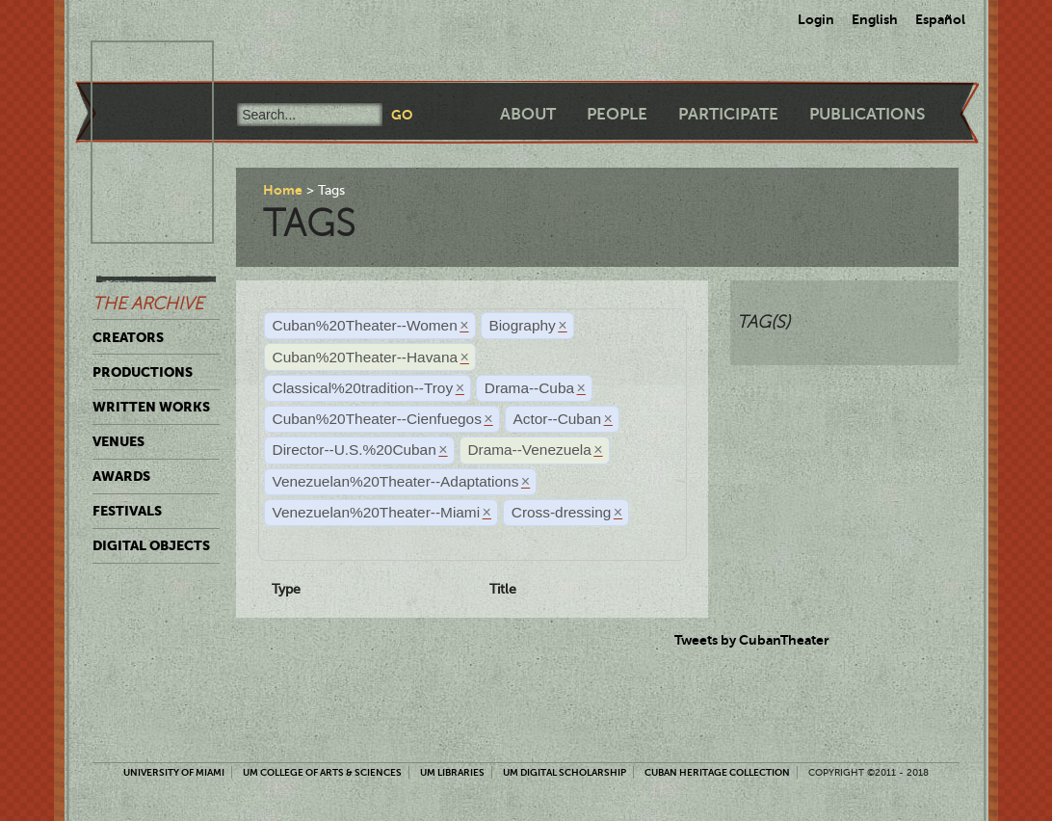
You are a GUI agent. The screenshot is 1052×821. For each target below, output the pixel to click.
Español (940, 19)
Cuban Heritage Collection (717, 772)
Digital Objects (151, 545)
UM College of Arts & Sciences (322, 772)
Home (282, 190)
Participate (728, 114)
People (617, 114)
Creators (128, 337)
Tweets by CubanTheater (751, 640)
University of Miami (173, 772)
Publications (867, 114)
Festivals (127, 510)
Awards (121, 476)
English (875, 19)
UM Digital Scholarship (564, 772)
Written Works (151, 406)
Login (816, 19)
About (528, 114)
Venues (118, 441)
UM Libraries (452, 772)
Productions (142, 372)
